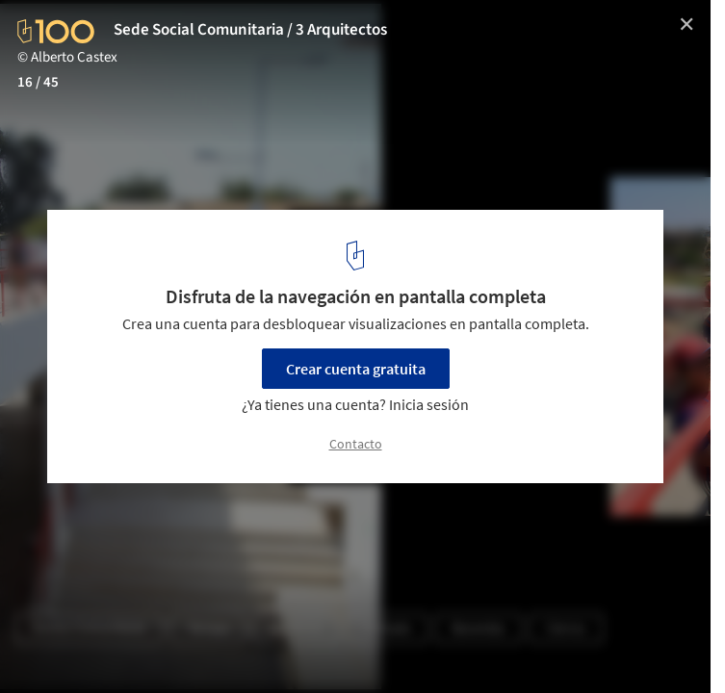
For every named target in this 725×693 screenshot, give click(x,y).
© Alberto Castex (67, 57)
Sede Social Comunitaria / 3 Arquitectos (250, 29)
